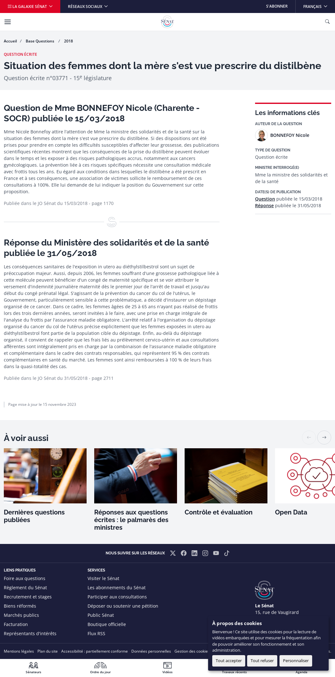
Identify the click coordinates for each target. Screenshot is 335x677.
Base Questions (40, 41)
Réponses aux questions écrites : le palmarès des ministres (131, 519)
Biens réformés (20, 606)
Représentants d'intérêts (30, 633)
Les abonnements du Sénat (117, 587)
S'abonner (277, 6)
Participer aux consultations (117, 597)
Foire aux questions (24, 578)
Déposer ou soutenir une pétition (123, 606)
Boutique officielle (107, 624)
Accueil (10, 41)
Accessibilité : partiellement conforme (94, 651)
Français (319, 4)
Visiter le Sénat (103, 578)
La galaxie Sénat (28, 6)
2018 (68, 41)
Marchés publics (21, 615)
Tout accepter (229, 660)
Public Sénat (101, 615)
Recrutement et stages (28, 597)
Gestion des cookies (192, 651)
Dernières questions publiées (34, 516)
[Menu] (7, 22)
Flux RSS (96, 633)
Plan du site (47, 651)
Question (265, 199)
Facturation (16, 624)
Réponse (264, 205)
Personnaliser (296, 660)
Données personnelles (151, 651)
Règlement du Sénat (25, 587)
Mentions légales (19, 651)
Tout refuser (262, 660)
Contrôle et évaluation (219, 512)
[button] (324, 437)
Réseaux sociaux (85, 6)
